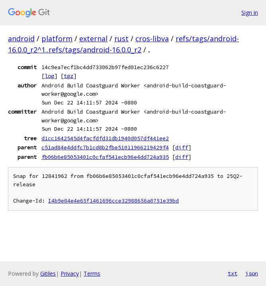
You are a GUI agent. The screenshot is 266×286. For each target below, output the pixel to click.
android (21, 38)
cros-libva (152, 38)
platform (56, 38)
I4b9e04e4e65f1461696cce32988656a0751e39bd (113, 200)
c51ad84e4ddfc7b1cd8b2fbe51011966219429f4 (105, 147)
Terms (92, 273)
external (93, 38)
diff (181, 147)
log (49, 75)
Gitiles (48, 273)
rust (121, 38)
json (251, 273)
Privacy (70, 273)
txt (232, 273)
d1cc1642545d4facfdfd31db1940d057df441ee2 (105, 138)
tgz (68, 75)
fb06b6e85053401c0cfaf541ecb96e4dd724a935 (105, 156)
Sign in (249, 12)
